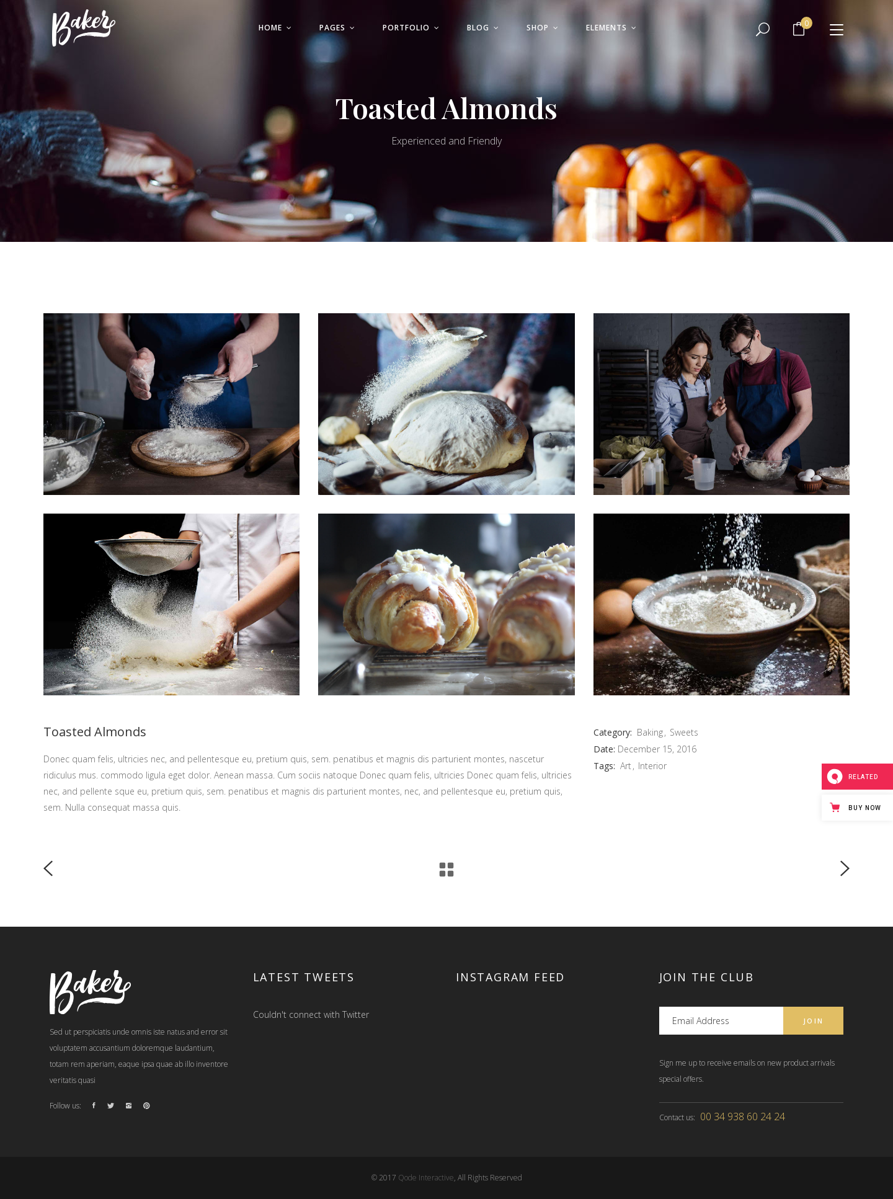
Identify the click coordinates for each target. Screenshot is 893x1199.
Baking (650, 732)
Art (625, 766)
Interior (652, 766)
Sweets (684, 732)
